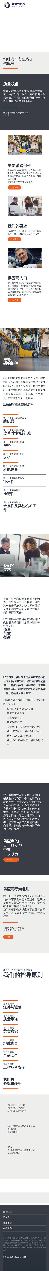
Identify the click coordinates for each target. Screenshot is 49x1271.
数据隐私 (7, 1217)
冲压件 (8, 482)
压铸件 (8, 494)
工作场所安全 (14, 1068)
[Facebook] (7, 1197)
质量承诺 (10, 1019)
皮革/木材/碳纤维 (17, 433)
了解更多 (14, 187)
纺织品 (8, 421)
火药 (7, 458)
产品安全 (10, 1056)
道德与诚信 (12, 1007)
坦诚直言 (10, 1043)
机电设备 (10, 470)
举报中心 (7, 1228)
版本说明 (7, 1212)
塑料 (7, 445)
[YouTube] (28, 1197)
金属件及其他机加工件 (19, 508)
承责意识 (10, 1031)
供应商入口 (11, 859)
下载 (8, 937)
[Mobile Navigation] (36, 5)
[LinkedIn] (16, 1197)
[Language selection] (44, 5)
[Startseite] (14, 5)
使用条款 (7, 1223)
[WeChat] (40, 1197)
